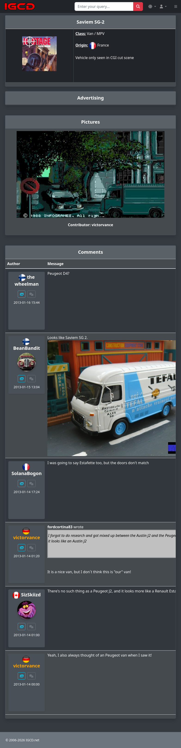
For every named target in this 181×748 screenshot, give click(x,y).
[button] (152, 6)
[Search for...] (104, 6)
